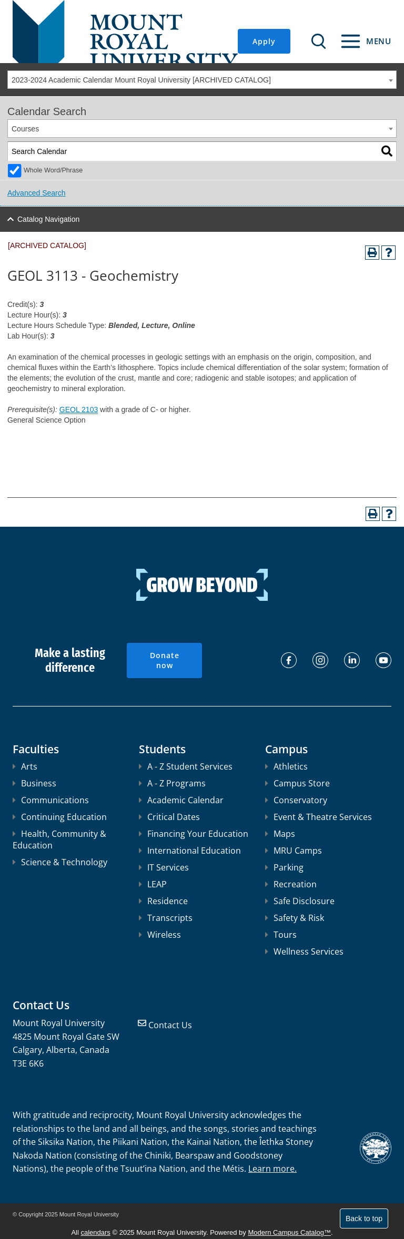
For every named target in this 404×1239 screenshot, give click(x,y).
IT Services (164, 867)
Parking (284, 867)
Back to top (364, 1218)
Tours (281, 934)
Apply (264, 41)
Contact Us (170, 1025)
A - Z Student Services (186, 766)
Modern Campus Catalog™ (289, 1232)
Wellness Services (304, 951)
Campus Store (297, 783)
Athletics (286, 766)
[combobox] (202, 79)
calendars (95, 1232)
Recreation (291, 884)
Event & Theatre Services (318, 817)
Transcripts (166, 918)
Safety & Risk (294, 918)
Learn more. (272, 1168)
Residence (163, 901)
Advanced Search (36, 193)
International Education (190, 850)
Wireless (160, 934)
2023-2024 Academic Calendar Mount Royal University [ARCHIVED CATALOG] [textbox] (141, 80)
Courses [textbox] (25, 129)
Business (34, 783)
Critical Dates (169, 817)
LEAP (153, 884)
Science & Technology (60, 862)
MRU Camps (293, 850)
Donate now (164, 660)
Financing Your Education (193, 833)
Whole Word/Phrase (53, 170)
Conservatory (296, 800)
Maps (280, 833)
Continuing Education (60, 817)
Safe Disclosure (300, 901)
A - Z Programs (172, 783)
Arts (25, 766)
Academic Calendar (181, 800)
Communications (51, 800)
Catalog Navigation (48, 219)
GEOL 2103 (78, 409)
